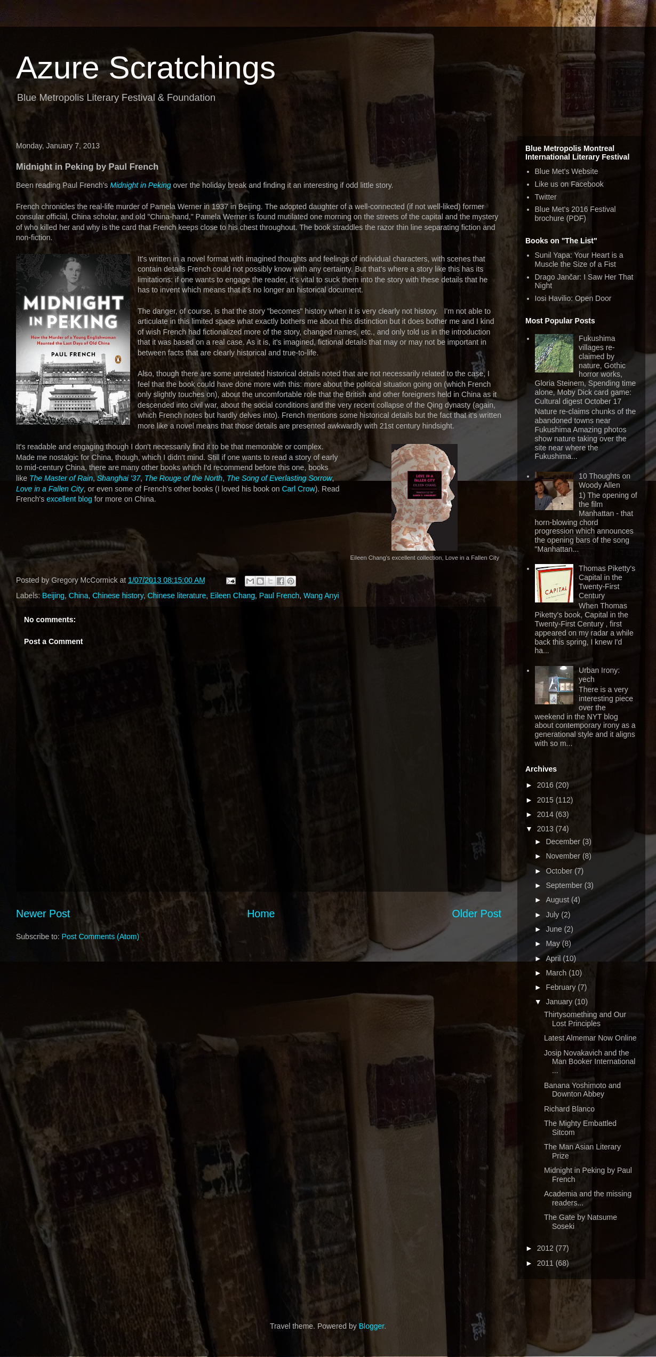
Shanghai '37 (118, 478)
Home (261, 913)
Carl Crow (298, 489)
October (560, 871)
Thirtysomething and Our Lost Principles (585, 1019)
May (554, 943)
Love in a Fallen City (50, 489)
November (564, 856)
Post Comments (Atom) (100, 936)
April (554, 958)
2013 (546, 828)
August (558, 899)
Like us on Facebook (569, 184)
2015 (546, 800)
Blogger (371, 1326)
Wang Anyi (321, 595)
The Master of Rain (61, 478)
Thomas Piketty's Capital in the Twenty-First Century (607, 581)
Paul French (279, 595)
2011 (546, 1263)
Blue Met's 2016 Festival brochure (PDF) (575, 214)
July (553, 914)
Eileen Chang (232, 595)
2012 (546, 1248)
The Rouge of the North (183, 478)
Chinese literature (176, 595)
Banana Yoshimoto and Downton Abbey (582, 1090)
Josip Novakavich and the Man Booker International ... (589, 1062)
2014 (546, 814)
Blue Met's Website (566, 171)
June (555, 929)
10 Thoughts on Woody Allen (604, 480)
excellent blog (69, 499)
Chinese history (117, 595)
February (562, 987)
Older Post (476, 913)
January (560, 1001)
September (565, 885)
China (79, 595)
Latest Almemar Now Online (590, 1038)
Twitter (546, 197)
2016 (546, 785)
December (564, 841)
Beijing (53, 595)
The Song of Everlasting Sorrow (279, 478)
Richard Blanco (569, 1109)
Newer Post (43, 913)
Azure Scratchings (146, 67)
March (557, 973)
